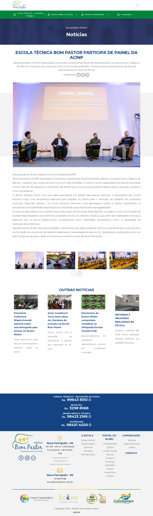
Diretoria (88, 447)
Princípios (88, 451)
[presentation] (73, 273)
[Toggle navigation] (137, 5)
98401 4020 (76, 425)
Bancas (110, 454)
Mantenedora (88, 444)
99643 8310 (76, 400)
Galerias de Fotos (132, 444)
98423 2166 (76, 416)
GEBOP (110, 447)
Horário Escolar (110, 451)
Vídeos (132, 447)
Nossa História (88, 440)
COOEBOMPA (110, 444)
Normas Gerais (88, 454)
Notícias (132, 440)
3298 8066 (76, 408)
